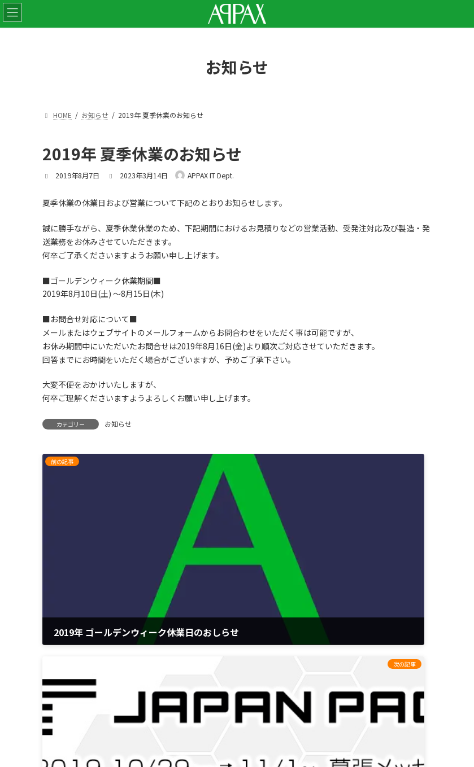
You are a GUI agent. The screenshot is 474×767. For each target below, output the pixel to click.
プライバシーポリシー (81, 630)
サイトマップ (66, 659)
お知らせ (118, 423)
